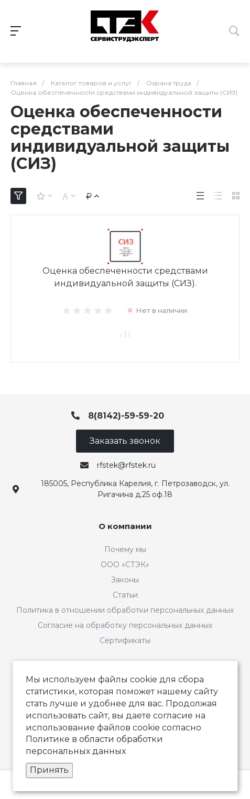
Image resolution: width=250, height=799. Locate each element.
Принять (49, 770)
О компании (125, 526)
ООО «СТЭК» (125, 564)
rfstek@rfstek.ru (126, 465)
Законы (125, 579)
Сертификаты (125, 640)
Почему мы (125, 549)
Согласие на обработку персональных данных (125, 625)
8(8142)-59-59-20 (126, 416)
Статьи (125, 595)
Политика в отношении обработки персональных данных (125, 610)
